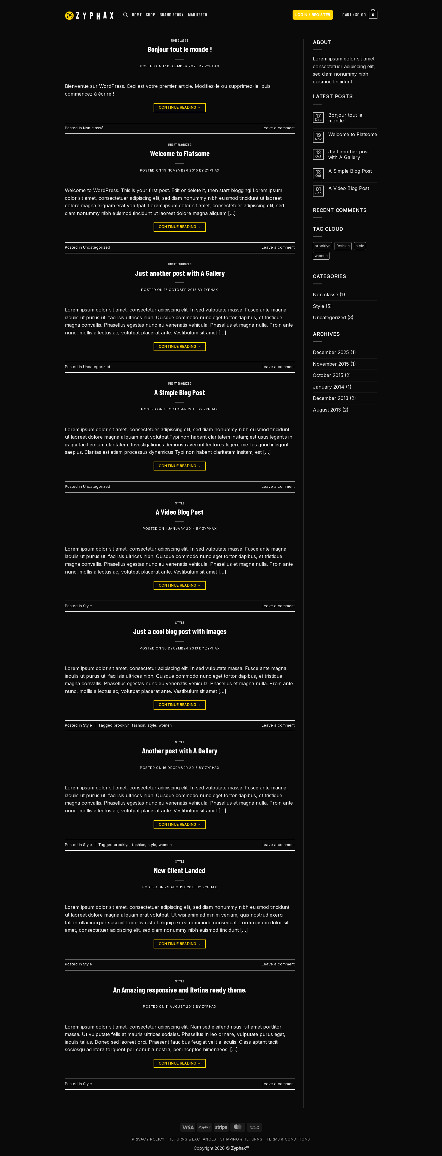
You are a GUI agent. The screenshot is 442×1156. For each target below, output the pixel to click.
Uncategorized (179, 145)
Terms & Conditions (288, 1139)
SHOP (150, 15)
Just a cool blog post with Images (180, 630)
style (152, 725)
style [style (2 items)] (360, 246)
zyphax (212, 66)
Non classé (179, 40)
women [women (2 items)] (321, 255)
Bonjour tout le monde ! (180, 48)
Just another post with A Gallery (180, 272)
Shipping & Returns (241, 1139)
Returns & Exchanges (192, 1139)
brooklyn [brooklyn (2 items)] (322, 246)
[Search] (125, 15)
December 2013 (330, 398)
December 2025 (331, 352)
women (165, 725)
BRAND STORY (172, 15)
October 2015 (328, 375)
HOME (137, 15)
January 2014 (328, 387)
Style (179, 503)
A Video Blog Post (180, 511)
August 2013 (327, 410)
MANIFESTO (197, 15)
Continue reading (180, 107)
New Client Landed (179, 870)
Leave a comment (278, 128)
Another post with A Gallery (179, 750)
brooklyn (121, 725)
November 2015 (331, 364)
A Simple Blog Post (179, 392)
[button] (313, 15)
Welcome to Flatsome (180, 153)
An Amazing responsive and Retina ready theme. (179, 989)
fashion (138, 725)
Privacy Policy (148, 1139)
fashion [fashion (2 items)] (343, 246)
